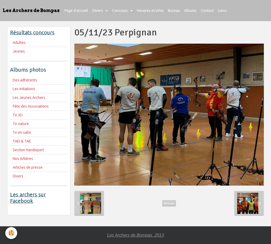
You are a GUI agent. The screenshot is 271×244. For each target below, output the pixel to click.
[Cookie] (11, 233)
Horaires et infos (150, 10)
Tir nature (21, 124)
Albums (190, 10)
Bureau (174, 10)
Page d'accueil (76, 10)
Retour (169, 203)
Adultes (19, 42)
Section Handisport (28, 150)
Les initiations (24, 89)
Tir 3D (18, 115)
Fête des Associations (31, 106)
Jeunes (19, 51)
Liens (222, 10)
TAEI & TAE (22, 141)
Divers (98, 10)
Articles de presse (28, 167)
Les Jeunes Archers (29, 97)
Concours (120, 10)
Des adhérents (25, 80)
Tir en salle (22, 132)
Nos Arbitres (23, 158)
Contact (207, 10)
